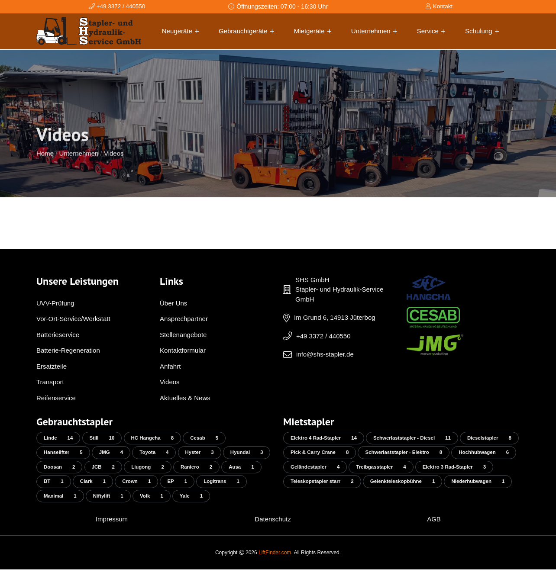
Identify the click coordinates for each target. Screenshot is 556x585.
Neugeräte (180, 31)
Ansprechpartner (184, 318)
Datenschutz (273, 535)
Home (45, 170)
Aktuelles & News (185, 398)
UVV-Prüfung (55, 303)
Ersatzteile (51, 366)
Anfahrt (170, 366)
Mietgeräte (312, 31)
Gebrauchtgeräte (246, 31)
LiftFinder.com (275, 568)
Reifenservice (56, 398)
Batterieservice (57, 334)
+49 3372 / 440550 (323, 336)
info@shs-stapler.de (325, 354)
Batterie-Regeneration (68, 350)
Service (431, 31)
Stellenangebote (183, 334)
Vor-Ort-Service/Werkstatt (73, 318)
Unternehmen (374, 31)
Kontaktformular (183, 350)
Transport (50, 382)
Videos (114, 170)
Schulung (482, 31)
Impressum (112, 535)
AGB (434, 535)
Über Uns (173, 303)
